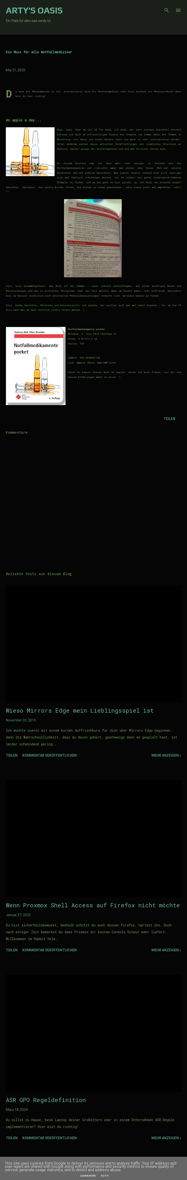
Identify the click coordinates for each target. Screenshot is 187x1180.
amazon (81, 362)
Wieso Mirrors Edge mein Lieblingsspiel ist (80, 710)
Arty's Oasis (34, 10)
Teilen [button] (169, 419)
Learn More (88, 1175)
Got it (105, 1175)
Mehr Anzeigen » (166, 755)
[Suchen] (166, 9)
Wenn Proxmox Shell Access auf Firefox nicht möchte (93, 905)
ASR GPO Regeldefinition (46, 1100)
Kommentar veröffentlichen (49, 755)
